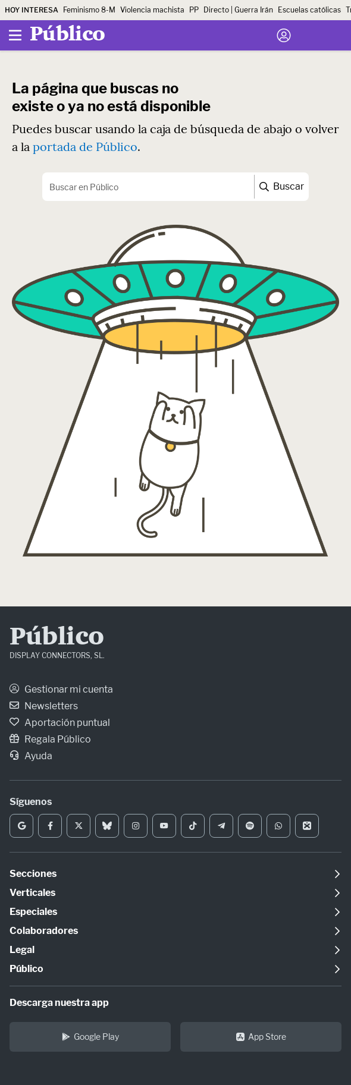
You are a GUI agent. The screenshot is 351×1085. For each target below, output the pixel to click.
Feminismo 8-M (89, 9)
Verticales (32, 892)
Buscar (281, 186)
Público (57, 637)
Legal (22, 949)
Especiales (33, 911)
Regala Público (50, 739)
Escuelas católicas (309, 9)
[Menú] (15, 36)
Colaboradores (44, 930)
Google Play (90, 1036)
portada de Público (85, 146)
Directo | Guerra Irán (238, 9)
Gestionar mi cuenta (61, 689)
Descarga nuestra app (59, 1002)
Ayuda (31, 756)
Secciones (33, 873)
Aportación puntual (60, 722)
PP (194, 9)
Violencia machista (152, 9)
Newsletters (44, 706)
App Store (261, 1036)
